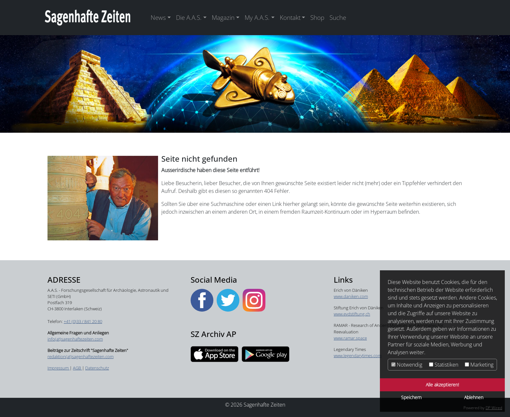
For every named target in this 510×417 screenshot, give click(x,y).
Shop (317, 17)
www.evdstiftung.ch (352, 314)
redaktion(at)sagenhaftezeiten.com (80, 356)
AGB (77, 368)
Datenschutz (97, 368)
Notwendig (406, 364)
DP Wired (494, 407)
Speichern (411, 397)
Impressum (58, 368)
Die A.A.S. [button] (189, 17)
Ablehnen (473, 397)
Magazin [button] (223, 17)
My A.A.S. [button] (257, 17)
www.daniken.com (351, 296)
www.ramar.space (350, 338)
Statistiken (443, 364)
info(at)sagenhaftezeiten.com (75, 339)
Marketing (479, 364)
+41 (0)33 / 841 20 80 (83, 321)
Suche (337, 17)
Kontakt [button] (290, 17)
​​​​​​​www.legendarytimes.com (358, 355)
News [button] (158, 17)
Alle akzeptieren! (442, 385)
